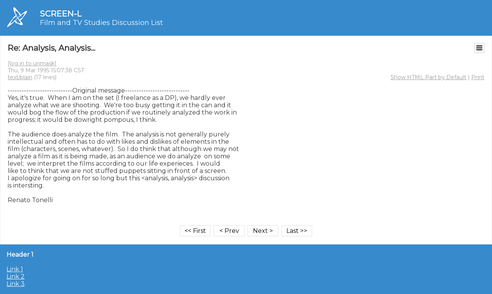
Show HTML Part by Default (428, 77)
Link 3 (16, 283)
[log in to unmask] (32, 63)
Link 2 (16, 276)
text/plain (20, 77)
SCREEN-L (60, 13)
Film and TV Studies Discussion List (101, 22)
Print (477, 77)
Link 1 (15, 269)
